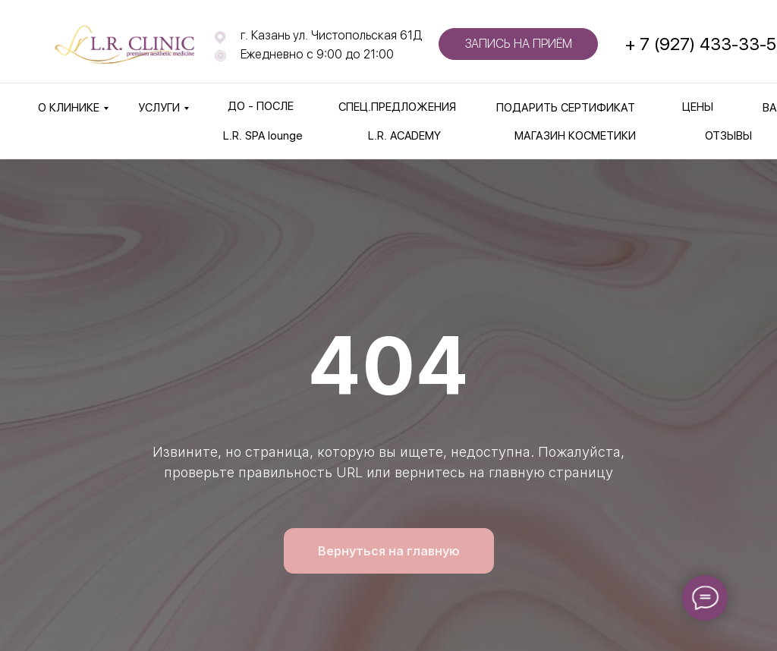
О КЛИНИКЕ (68, 108)
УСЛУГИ (159, 108)
